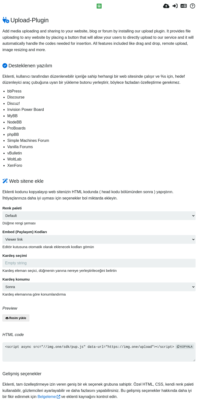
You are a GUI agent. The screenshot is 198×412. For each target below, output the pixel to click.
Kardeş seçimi (14, 256)
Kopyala (184, 346)
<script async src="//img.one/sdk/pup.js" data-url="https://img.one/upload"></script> (99, 352)
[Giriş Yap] (175, 6)
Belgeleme (47, 397)
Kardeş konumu (16, 279)
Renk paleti (12, 208)
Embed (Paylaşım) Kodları (24, 232)
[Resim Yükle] (166, 6)
